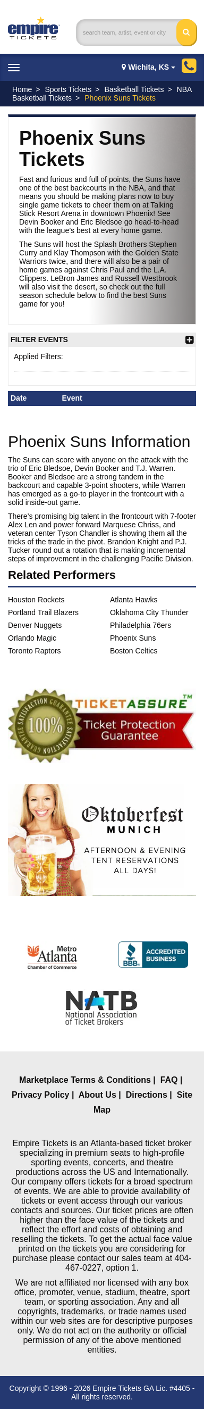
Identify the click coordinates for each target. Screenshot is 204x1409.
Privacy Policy (41, 1094)
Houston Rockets (36, 599)
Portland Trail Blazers (43, 612)
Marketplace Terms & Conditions (85, 1079)
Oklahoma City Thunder (149, 612)
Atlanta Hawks (133, 599)
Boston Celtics (133, 651)
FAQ (169, 1079)
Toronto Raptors (34, 651)
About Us (97, 1094)
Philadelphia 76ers (140, 625)
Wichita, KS (148, 67)
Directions (146, 1094)
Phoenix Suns (133, 638)
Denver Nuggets (35, 625)
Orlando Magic (32, 638)
